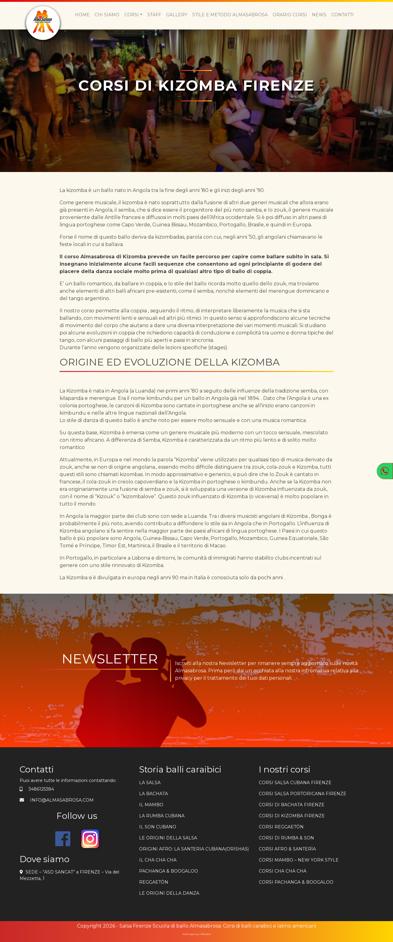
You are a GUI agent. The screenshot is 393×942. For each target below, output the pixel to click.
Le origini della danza (169, 893)
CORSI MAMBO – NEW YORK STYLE (299, 860)
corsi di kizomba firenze (292, 816)
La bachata (153, 793)
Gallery (176, 15)
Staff (154, 15)
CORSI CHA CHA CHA (282, 871)
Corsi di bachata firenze (292, 804)
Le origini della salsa (168, 838)
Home (82, 15)
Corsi (131, 15)
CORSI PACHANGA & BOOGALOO (296, 882)
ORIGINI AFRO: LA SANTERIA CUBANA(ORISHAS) (194, 849)
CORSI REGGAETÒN (281, 827)
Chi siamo (107, 15)
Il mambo (151, 804)
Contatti (342, 15)
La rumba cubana (162, 816)
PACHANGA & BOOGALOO (168, 871)
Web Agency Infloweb (196, 934)
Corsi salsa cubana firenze (295, 782)
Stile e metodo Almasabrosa (230, 15)
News (319, 15)
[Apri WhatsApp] (385, 471)
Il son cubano (157, 827)
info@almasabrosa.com (62, 800)
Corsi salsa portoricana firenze (302, 793)
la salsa (150, 782)
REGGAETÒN (153, 882)
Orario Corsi (290, 15)
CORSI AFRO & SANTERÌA (287, 849)
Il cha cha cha (158, 860)
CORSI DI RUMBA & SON (286, 838)
